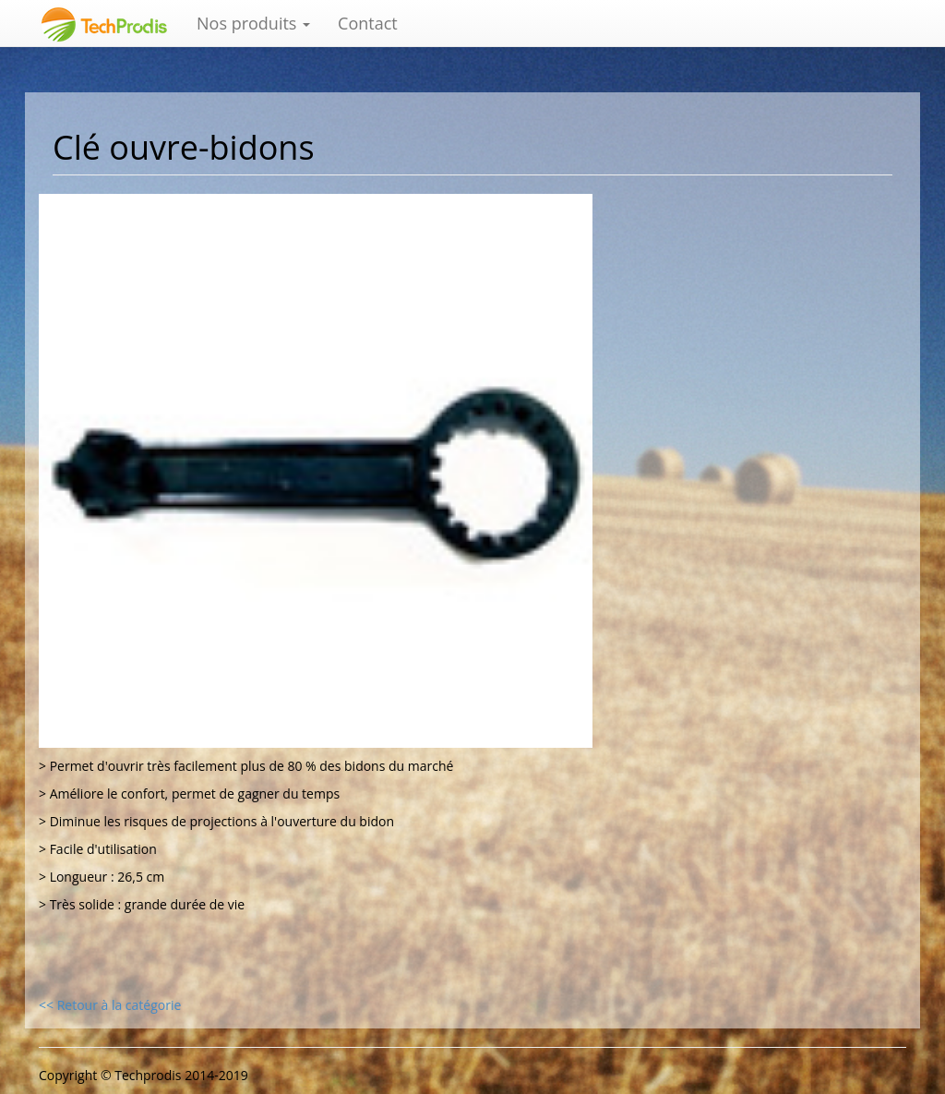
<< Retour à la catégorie (110, 1005)
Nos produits (253, 23)
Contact (368, 23)
